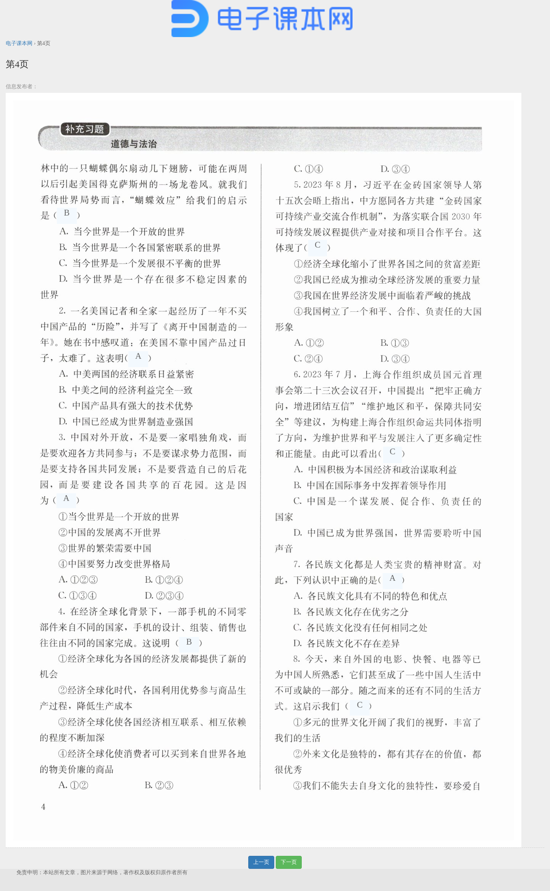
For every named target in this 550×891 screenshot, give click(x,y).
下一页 (289, 862)
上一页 (261, 862)
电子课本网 (19, 43)
